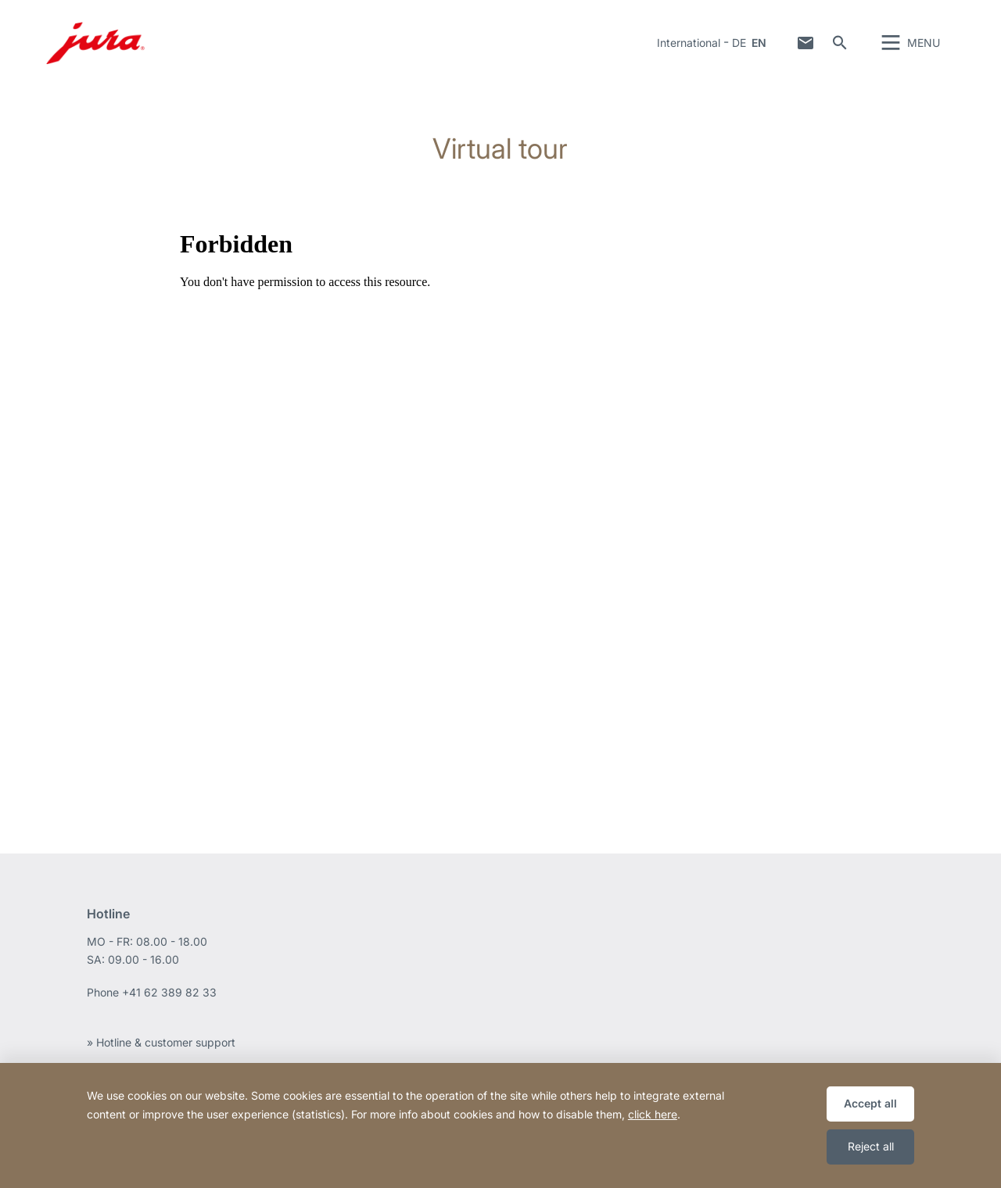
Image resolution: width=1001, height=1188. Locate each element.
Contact (805, 43)
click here (652, 1114)
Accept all (870, 1103)
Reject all (871, 1146)
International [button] (688, 42)
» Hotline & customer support (161, 1042)
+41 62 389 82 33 (169, 992)
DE (739, 42)
